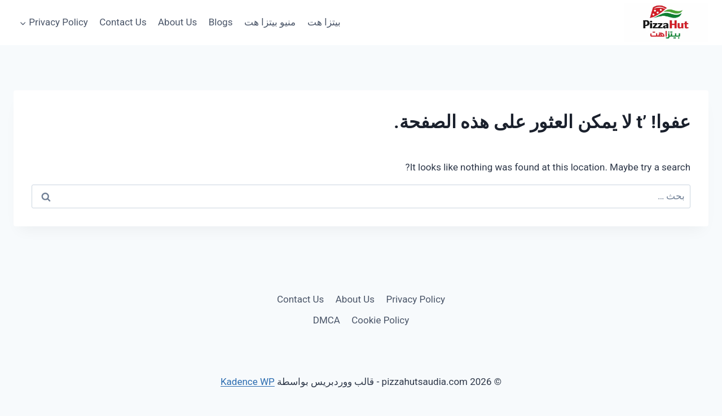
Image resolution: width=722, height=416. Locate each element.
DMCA (326, 320)
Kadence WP (248, 381)
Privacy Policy (415, 299)
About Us (177, 22)
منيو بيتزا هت (270, 22)
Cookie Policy (380, 320)
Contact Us (122, 22)
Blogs (221, 22)
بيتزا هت (324, 22)
